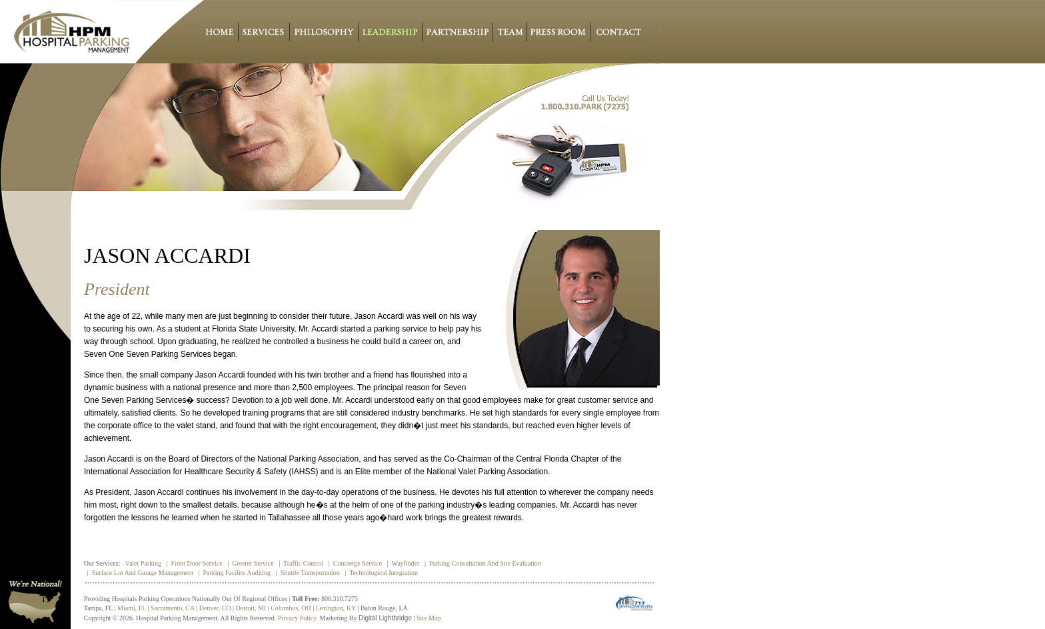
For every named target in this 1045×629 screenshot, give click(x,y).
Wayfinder (406, 563)
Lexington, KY (336, 608)
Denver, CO (215, 608)
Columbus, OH (291, 608)
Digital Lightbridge (385, 618)
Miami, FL (131, 608)
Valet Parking (143, 563)
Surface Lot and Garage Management (142, 572)
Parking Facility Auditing (237, 572)
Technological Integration (383, 572)
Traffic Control (303, 563)
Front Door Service (196, 563)
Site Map (429, 618)
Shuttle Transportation (310, 572)
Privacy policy (297, 618)
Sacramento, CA (173, 608)
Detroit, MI (251, 608)
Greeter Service (252, 563)
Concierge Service (357, 563)
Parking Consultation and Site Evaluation (485, 563)
